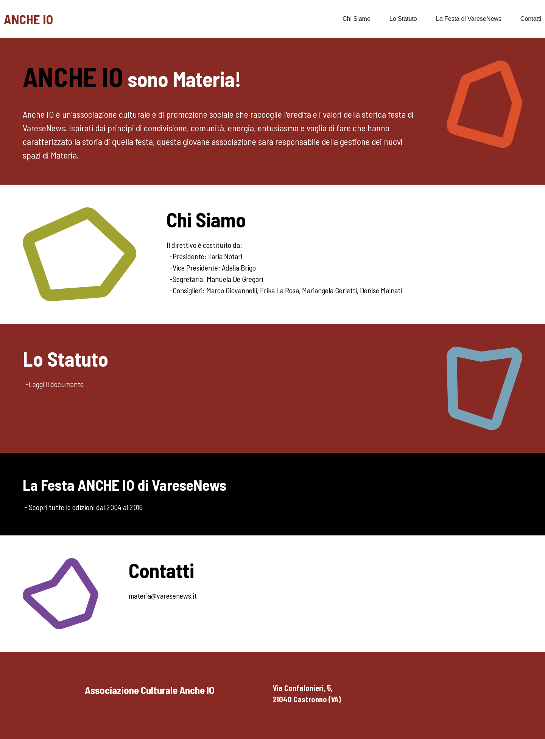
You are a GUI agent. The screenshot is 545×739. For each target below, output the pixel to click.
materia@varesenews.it (163, 595)
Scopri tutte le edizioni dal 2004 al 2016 (86, 507)
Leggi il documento (56, 384)
